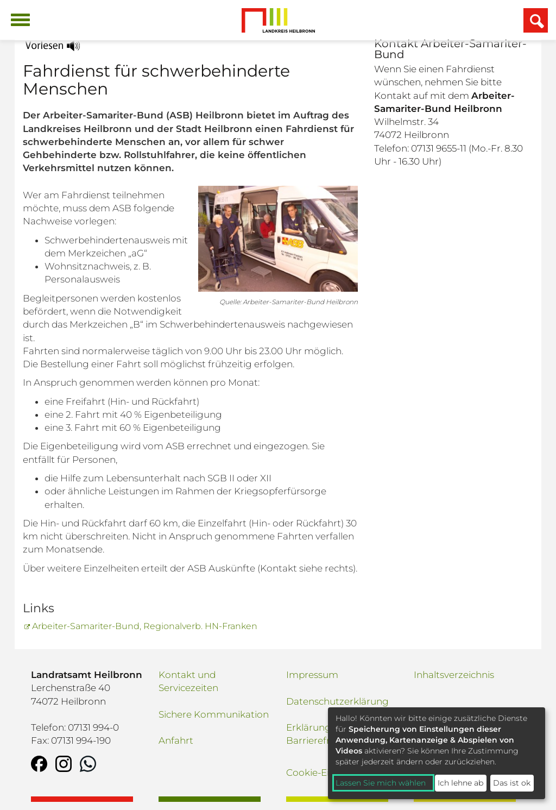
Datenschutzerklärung (337, 701)
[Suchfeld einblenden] (535, 20)
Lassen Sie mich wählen (381, 783)
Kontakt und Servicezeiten (188, 681)
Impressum (312, 674)
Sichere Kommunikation (214, 714)
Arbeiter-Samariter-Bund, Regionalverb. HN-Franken (144, 626)
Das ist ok (511, 783)
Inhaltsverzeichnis (454, 674)
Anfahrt (176, 740)
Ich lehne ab (460, 783)
